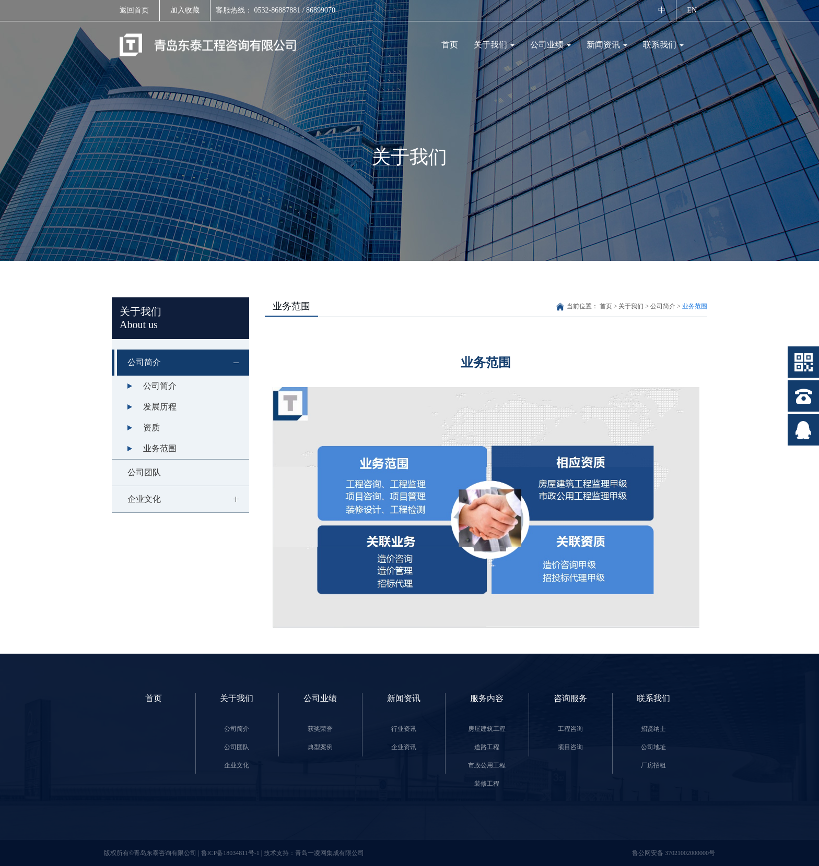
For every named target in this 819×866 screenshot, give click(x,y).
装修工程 (486, 783)
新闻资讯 (607, 44)
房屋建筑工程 (487, 728)
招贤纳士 (653, 728)
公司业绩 (550, 44)
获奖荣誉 (320, 728)
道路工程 (486, 747)
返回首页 (134, 10)
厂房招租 (653, 765)
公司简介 (188, 363)
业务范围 (160, 448)
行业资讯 (403, 728)
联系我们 (663, 44)
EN (692, 10)
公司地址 (653, 747)
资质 (151, 427)
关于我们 (494, 44)
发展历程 (160, 406)
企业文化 (188, 499)
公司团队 (144, 472)
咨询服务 (570, 698)
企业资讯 (403, 747)
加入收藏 (185, 10)
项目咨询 (570, 747)
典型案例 (320, 747)
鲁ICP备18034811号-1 (231, 853)
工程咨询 (570, 728)
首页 (449, 44)
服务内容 (487, 698)
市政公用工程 (487, 765)
